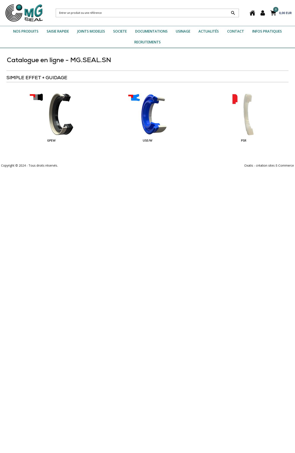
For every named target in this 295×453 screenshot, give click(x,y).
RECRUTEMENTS (147, 42)
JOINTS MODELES (91, 31)
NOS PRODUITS (25, 31)
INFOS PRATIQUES (267, 31)
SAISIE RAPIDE (58, 31)
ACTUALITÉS (208, 31)
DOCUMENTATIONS (151, 31)
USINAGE (183, 31)
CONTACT (235, 31)
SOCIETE (120, 31)
